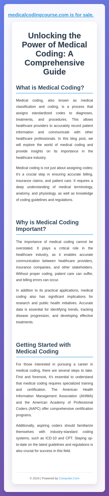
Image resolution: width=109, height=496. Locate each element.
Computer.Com (69, 478)
